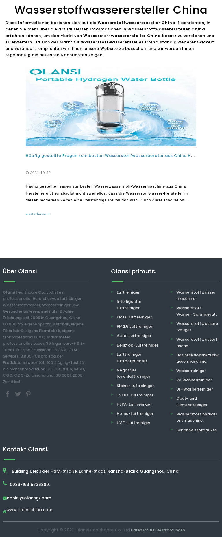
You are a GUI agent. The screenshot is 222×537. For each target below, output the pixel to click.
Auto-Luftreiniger (134, 335)
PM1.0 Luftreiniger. (135, 317)
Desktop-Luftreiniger (137, 345)
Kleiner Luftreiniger (135, 385)
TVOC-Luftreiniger (135, 395)
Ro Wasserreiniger (194, 380)
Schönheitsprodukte (196, 430)
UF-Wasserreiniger (194, 389)
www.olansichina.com (29, 510)
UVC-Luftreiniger (134, 423)
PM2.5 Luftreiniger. (135, 326)
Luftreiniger (128, 292)
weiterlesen (38, 214)
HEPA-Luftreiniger (134, 404)
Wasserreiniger (191, 370)
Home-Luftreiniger (135, 413)
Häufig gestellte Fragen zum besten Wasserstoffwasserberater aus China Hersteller (117, 155)
